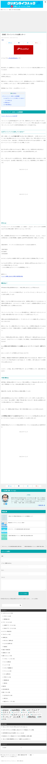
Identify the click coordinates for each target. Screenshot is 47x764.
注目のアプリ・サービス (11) (10, 628)
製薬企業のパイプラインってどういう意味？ (16, 522)
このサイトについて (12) (8, 613)
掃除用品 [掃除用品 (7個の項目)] (32, 717)
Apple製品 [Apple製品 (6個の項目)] (15, 710)
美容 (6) (5, 683)
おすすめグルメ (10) (8, 695)
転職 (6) (5, 646)
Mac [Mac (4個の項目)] (24, 710)
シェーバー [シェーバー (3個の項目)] (16, 712)
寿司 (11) (6, 698)
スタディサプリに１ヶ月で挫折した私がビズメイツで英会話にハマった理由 (18, 729)
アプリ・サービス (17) (7, 622)
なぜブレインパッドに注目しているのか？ (14, 98)
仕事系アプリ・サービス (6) (9, 625)
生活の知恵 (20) (6, 689)
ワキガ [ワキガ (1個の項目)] (24, 716)
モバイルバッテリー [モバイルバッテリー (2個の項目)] (36, 714)
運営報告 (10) (6, 619)
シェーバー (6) (7, 664)
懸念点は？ (7, 102)
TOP (14, 754)
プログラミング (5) (6, 634)
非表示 (14, 93)
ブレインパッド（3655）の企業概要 (10, 96)
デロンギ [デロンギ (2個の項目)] (24, 712)
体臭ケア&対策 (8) (6, 649)
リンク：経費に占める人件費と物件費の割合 (12, 276)
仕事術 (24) (5, 637)
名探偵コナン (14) (6, 652)
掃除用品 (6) (6, 680)
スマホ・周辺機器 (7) (8, 667)
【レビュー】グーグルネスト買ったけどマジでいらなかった (15, 726)
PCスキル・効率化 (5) (8, 640)
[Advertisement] (23, 21)
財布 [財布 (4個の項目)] (39, 717)
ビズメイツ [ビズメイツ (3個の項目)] (6, 714)
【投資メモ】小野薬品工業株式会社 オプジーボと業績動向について (20, 516)
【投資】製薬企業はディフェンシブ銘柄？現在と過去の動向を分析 (20, 535)
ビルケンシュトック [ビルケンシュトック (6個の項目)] (20, 715)
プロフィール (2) (7, 616)
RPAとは (8, 100)
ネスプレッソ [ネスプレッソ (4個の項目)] (34, 712)
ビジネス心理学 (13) (8, 643)
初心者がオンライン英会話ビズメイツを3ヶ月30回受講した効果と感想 (17, 736)
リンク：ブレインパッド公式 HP (9, 116)
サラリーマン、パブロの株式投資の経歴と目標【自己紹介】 (19, 529)
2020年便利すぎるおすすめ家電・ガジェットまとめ (13, 733)
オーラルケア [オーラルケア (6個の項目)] (34, 710)
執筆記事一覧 (42, 505)
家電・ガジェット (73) (7, 655)
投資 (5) (4, 686)
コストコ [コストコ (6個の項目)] (6, 712)
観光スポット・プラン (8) (9, 701)
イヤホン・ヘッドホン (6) (9, 658)
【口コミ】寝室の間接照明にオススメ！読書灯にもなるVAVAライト (17, 739)
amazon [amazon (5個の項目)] (6, 710)
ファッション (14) (7, 671)
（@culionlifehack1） (13, 58)
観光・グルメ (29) (6, 692)
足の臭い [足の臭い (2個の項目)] (5, 719)
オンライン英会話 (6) (7, 631)
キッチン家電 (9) (7, 661)
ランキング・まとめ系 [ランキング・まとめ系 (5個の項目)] (11, 717)
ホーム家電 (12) (7, 674)
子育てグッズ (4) (7, 677)
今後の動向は (7, 104)
